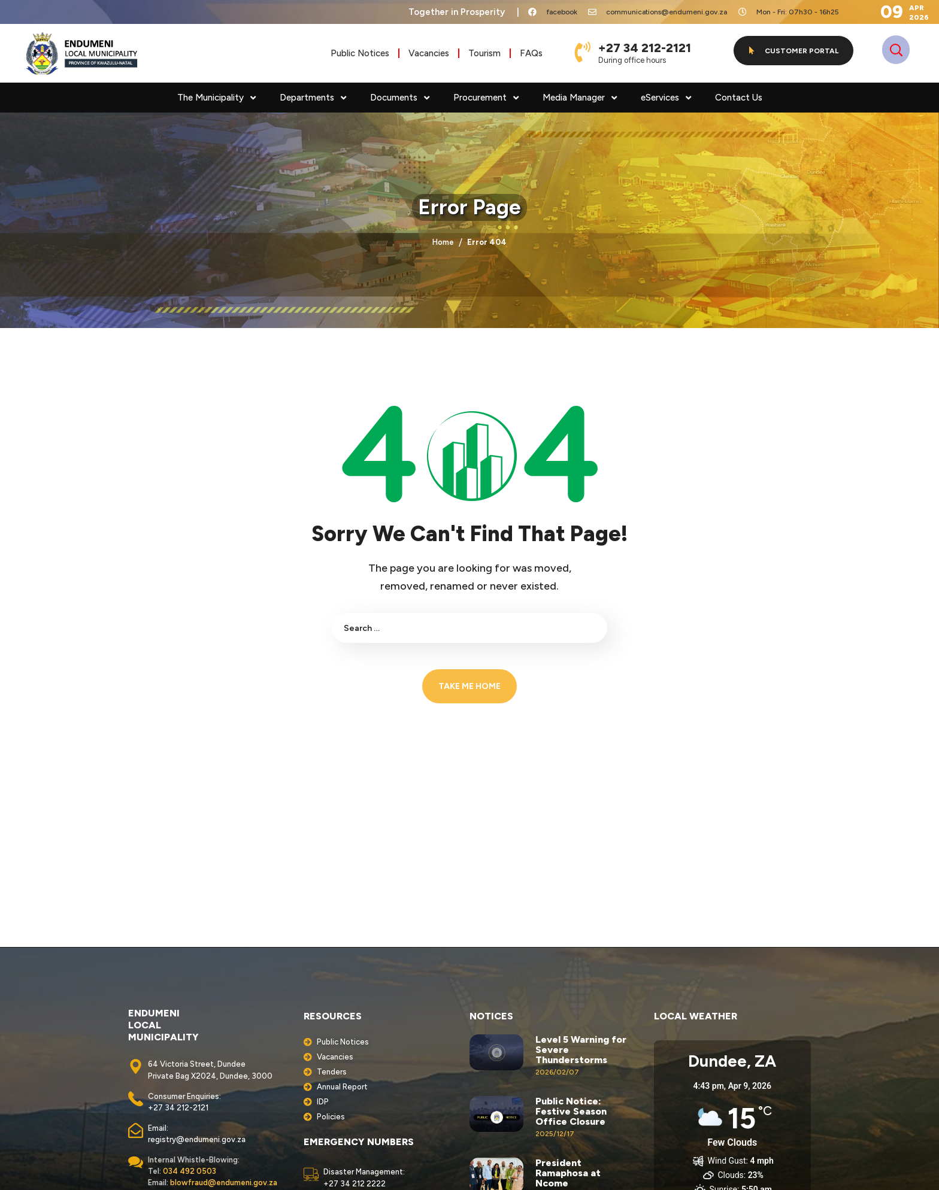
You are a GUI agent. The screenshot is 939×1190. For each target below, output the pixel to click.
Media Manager (580, 97)
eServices (666, 97)
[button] (793, 50)
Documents (399, 97)
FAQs (531, 53)
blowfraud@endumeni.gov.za (223, 1182)
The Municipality (216, 97)
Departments (313, 97)
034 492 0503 (189, 1171)
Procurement (486, 97)
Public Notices (360, 53)
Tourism (484, 53)
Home (443, 242)
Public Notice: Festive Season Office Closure (571, 1111)
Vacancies (428, 53)
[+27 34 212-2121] (583, 51)
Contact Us (738, 97)
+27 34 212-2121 (644, 48)
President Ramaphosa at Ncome (568, 1173)
